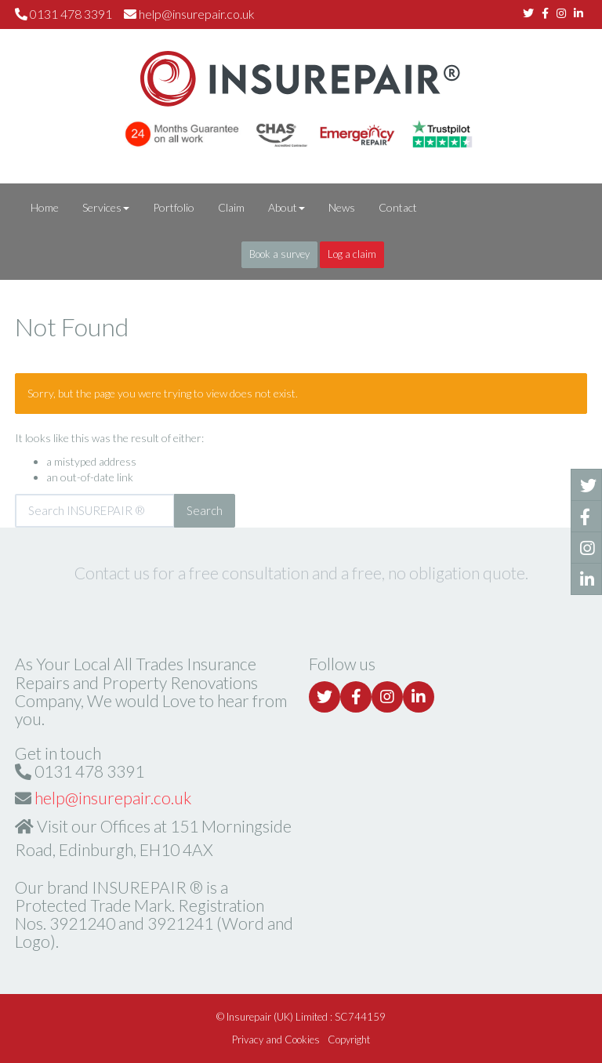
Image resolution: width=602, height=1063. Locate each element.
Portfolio (173, 207)
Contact (398, 207)
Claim (231, 207)
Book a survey (279, 254)
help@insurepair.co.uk (197, 13)
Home (45, 207)
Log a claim (352, 254)
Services (105, 207)
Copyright (349, 1039)
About (286, 207)
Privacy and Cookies (276, 1039)
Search (205, 510)
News (341, 207)
